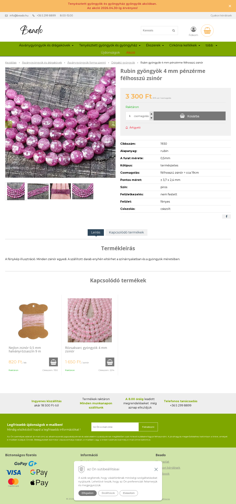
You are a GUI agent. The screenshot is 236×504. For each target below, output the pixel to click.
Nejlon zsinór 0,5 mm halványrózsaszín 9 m (25, 349)
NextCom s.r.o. (162, 498)
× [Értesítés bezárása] (230, 6)
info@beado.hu (19, 15)
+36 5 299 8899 (46, 15)
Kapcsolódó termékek (126, 232)
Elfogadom (87, 493)
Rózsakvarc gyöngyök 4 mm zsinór (86, 349)
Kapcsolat (162, 461)
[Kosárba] (190, 116)
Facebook (163, 473)
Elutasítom (129, 493)
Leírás (95, 232)
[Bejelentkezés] (193, 31)
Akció (130, 53)
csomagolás (141, 116)
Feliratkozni (148, 427)
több (211, 45)
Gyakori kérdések (221, 15)
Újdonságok (110, 53)
